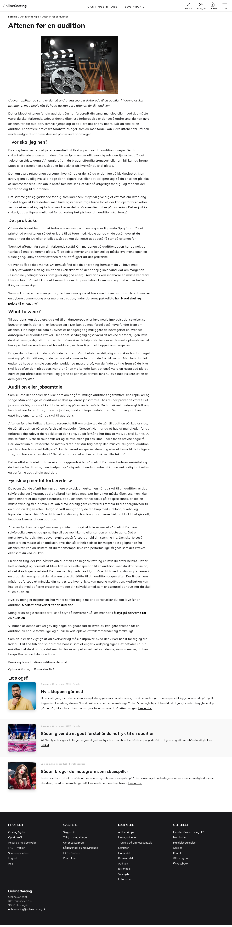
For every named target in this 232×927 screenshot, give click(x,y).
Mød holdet (180, 839)
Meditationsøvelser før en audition (47, 607)
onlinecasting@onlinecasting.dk (28, 911)
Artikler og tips (29, 18)
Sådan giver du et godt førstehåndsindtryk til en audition (107, 735)
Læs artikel (145, 710)
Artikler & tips (126, 834)
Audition (123, 865)
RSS (10, 865)
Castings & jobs (102, 6)
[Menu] (223, 6)
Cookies (177, 849)
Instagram (181, 860)
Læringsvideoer (127, 839)
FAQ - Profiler (16, 849)
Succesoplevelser (18, 855)
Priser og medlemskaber (22, 844)
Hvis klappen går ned (65, 693)
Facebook (180, 865)
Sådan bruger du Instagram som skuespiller (91, 773)
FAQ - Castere (71, 855)
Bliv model (124, 870)
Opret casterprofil (73, 844)
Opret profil (15, 839)
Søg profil (69, 834)
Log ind (12, 860)
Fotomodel (124, 881)
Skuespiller (124, 876)
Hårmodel (124, 855)
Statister (123, 849)
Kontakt (178, 855)
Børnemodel (125, 860)
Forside (12, 18)
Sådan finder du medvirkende (80, 849)
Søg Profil (135, 6)
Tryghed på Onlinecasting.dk (135, 844)
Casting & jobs (16, 834)
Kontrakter (69, 860)
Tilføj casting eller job (75, 839)
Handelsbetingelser (184, 844)
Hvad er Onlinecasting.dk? (188, 834)
